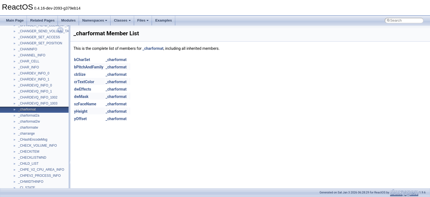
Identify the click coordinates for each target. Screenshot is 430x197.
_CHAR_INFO (28, 67)
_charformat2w (29, 121)
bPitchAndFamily (88, 67)
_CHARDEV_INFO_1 (33, 79)
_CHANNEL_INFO (31, 55)
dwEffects (82, 89)
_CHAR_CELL (28, 61)
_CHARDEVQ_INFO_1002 (37, 97)
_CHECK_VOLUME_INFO (37, 145)
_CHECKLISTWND (32, 158)
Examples (163, 20)
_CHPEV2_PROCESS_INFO (39, 176)
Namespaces (95, 20)
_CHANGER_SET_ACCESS (39, 37)
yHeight (80, 111)
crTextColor (84, 82)
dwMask (81, 96)
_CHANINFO (27, 49)
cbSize (80, 74)
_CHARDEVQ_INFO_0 (35, 85)
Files (143, 20)
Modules (68, 20)
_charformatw (28, 127)
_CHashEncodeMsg (32, 139)
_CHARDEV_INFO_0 (33, 73)
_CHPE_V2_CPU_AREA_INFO (41, 170)
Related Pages (42, 20)
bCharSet (82, 59)
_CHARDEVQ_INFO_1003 (37, 103)
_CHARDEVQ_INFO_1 (35, 91)
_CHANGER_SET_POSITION (40, 43)
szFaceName (85, 104)
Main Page (15, 20)
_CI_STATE (26, 188)
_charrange (26, 133)
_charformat (27, 109)
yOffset (80, 119)
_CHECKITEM (28, 151)
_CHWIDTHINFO (30, 182)
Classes (122, 20)
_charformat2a (28, 115)
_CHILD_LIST (28, 164)
